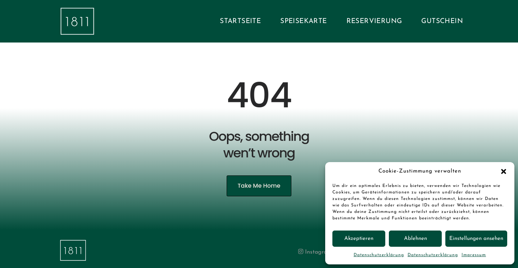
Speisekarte (303, 21)
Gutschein (442, 21)
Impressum (474, 255)
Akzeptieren (358, 238)
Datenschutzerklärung (379, 255)
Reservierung (374, 21)
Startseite (240, 21)
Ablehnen (415, 238)
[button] (503, 171)
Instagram (315, 252)
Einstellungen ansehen (476, 238)
